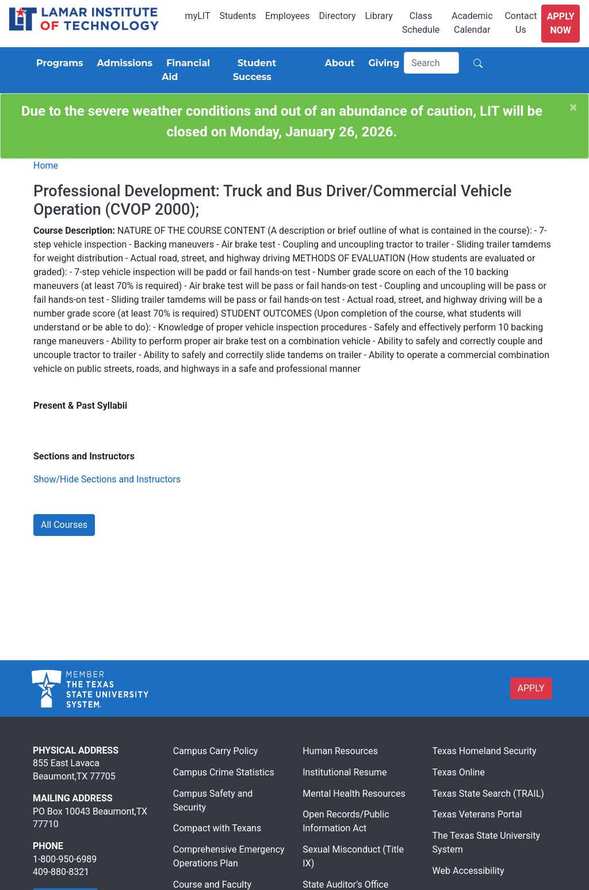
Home (45, 165)
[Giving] (381, 63)
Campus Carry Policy (215, 751)
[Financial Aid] (192, 70)
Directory (337, 15)
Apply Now (561, 23)
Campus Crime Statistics (223, 772)
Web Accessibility (468, 870)
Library (378, 15)
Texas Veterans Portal (477, 814)
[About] (337, 63)
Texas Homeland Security (485, 751)
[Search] (431, 63)
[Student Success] (272, 70)
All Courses (64, 524)
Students (238, 15)
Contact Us (520, 22)
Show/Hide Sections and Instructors (107, 479)
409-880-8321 (61, 871)
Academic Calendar (472, 22)
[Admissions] (122, 63)
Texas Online (459, 772)
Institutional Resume (345, 772)
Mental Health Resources (354, 793)
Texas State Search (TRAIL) (488, 793)
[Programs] (57, 63)
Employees (287, 15)
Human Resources (340, 751)
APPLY (531, 688)
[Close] (573, 107)
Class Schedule (420, 22)
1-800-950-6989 (65, 859)
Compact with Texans (217, 828)
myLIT (198, 15)
